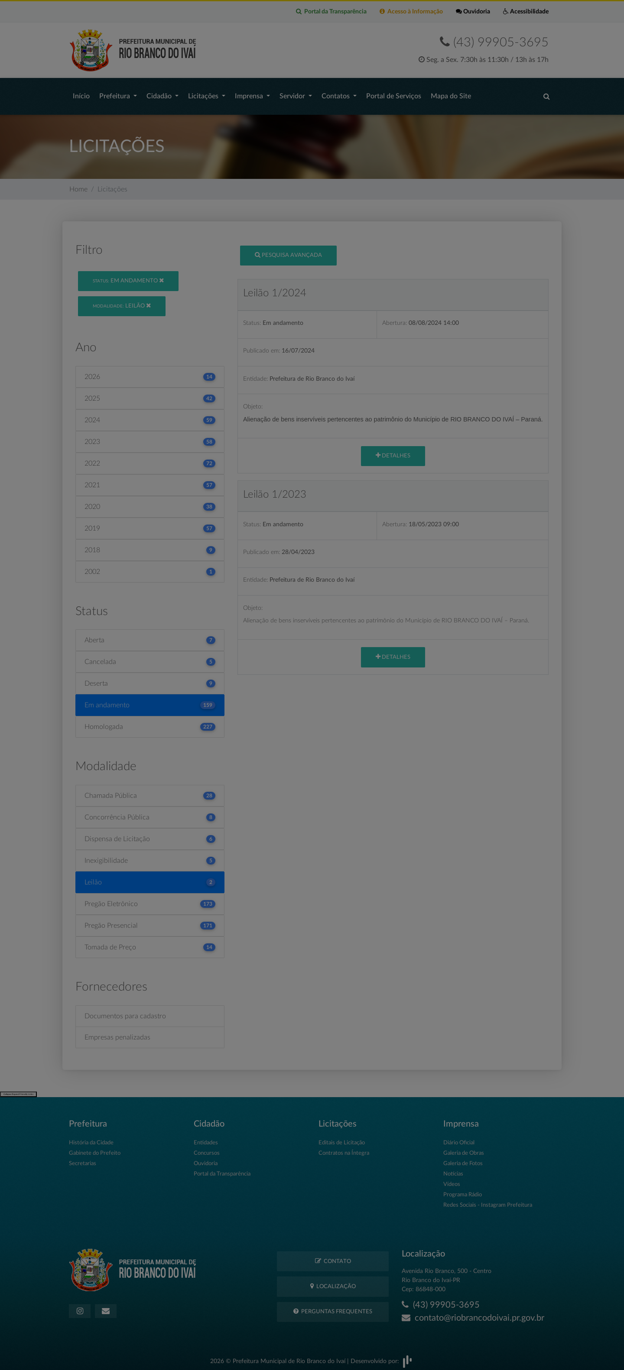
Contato (333, 1256)
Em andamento (128, 276)
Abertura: (394, 318)
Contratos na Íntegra (343, 1149)
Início (81, 94)
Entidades (206, 1138)
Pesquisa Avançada (288, 250)
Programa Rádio (462, 1190)
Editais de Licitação (341, 1138)
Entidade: (255, 374)
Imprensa (250, 94)
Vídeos (451, 1180)
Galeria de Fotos (463, 1159)
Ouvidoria (473, 11)
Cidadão (159, 94)
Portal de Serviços (393, 94)
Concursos (207, 1149)
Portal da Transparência (331, 11)
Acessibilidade (526, 11)
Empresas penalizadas (117, 1033)
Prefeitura (115, 94)
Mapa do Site (451, 94)
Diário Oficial (458, 1138)
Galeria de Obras (463, 1149)
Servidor (293, 94)
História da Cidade (91, 1138)
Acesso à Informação (411, 11)
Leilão (122, 301)
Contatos (336, 94)
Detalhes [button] (393, 451)
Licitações (204, 94)
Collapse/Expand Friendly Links (18, 1090)
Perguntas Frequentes (332, 1307)
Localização (333, 1282)
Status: (252, 318)
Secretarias (82, 1159)
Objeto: (253, 402)
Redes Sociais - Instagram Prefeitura (487, 1201)
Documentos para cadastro (125, 1011)
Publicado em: (261, 346)
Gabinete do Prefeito (94, 1149)
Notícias (453, 1169)
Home (78, 184)
